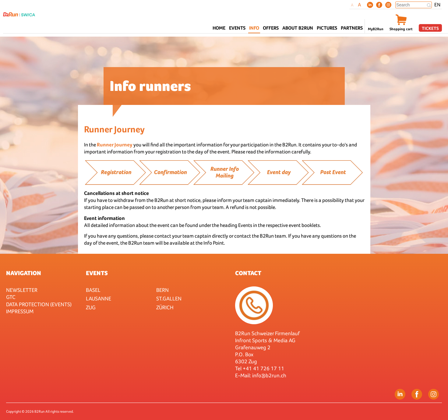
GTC (11, 297)
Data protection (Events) (39, 304)
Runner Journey (115, 145)
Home (219, 28)
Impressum (20, 311)
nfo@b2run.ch (269, 375)
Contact (248, 273)
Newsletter (21, 290)
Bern (162, 290)
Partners (352, 28)
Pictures (327, 28)
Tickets (430, 28)
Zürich (165, 307)
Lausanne (98, 298)
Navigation (23, 273)
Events (97, 273)
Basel (93, 290)
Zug (91, 307)
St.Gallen (169, 298)
